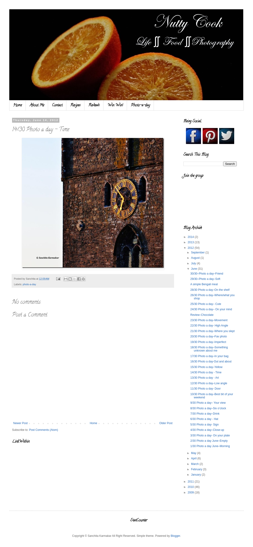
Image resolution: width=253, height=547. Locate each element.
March (195, 464)
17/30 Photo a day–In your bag (209, 356)
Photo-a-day (140, 105)
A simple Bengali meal (204, 284)
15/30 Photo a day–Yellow (206, 367)
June (194, 268)
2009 (191, 492)
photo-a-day (29, 284)
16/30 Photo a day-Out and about (210, 361)
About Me (37, 105)
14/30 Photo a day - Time (205, 372)
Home (17, 105)
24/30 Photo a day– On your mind (211, 309)
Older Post (165, 423)
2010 (191, 487)
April (194, 458)
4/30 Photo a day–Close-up (207, 430)
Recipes (75, 105)
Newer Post (20, 423)
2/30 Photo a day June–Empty (209, 440)
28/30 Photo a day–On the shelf (210, 289)
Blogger (175, 535)
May (194, 453)
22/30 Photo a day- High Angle (209, 325)
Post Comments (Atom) (43, 430)
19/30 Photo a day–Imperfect (208, 342)
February (197, 469)
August (196, 257)
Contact (57, 105)
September (198, 252)
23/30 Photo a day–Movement (208, 320)
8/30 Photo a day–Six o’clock (208, 408)
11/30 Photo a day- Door (205, 388)
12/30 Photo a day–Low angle (208, 383)
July (194, 263)
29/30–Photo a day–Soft (205, 279)
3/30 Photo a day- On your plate (210, 435)
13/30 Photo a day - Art (204, 377)
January (196, 474)
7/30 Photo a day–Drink (204, 413)
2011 (191, 481)
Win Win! (115, 105)
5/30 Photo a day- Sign (204, 424)
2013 (191, 242)
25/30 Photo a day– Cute (205, 304)
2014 (191, 237)
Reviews (94, 105)
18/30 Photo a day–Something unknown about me (209, 349)
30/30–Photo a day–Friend (206, 273)
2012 (191, 248)
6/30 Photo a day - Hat (204, 419)
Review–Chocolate (202, 315)
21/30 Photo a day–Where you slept (212, 331)
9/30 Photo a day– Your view (208, 402)
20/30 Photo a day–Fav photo (208, 336)
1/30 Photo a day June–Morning (210, 446)
